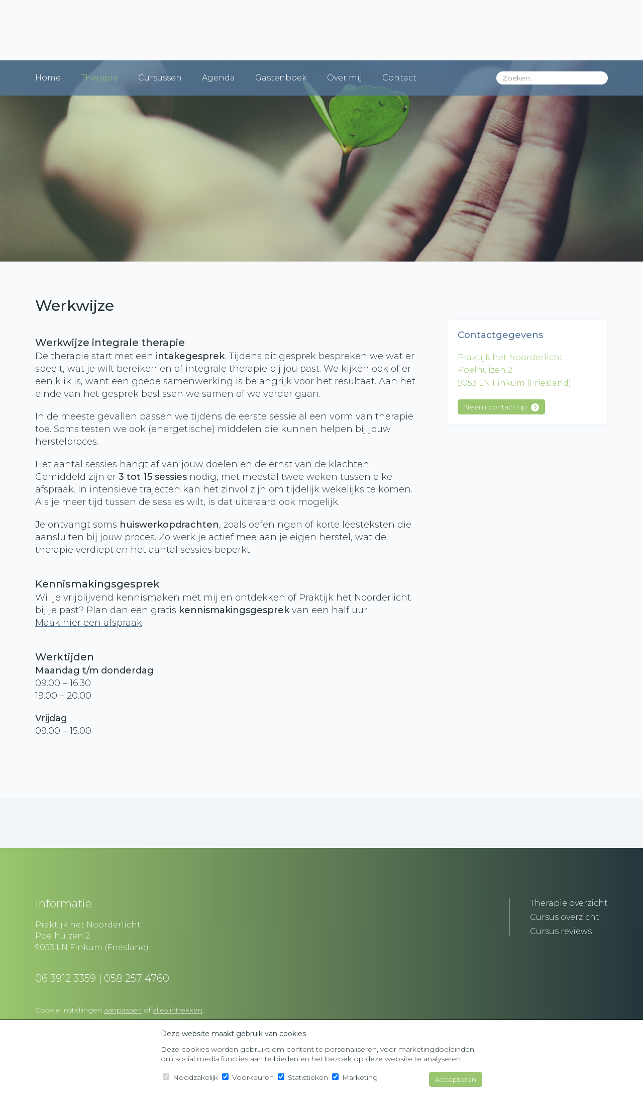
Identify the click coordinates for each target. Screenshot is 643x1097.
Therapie (99, 77)
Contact (399, 77)
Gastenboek (281, 77)
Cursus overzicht (564, 917)
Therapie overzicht (569, 903)
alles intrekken (177, 1010)
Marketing (355, 1077)
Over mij (344, 77)
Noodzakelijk (190, 1077)
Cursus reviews (561, 931)
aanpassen (123, 1010)
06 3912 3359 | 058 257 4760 (102, 978)
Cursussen (160, 77)
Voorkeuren (248, 1077)
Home (48, 77)
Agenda (218, 77)
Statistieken (303, 1077)
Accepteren (455, 1079)
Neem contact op (501, 406)
